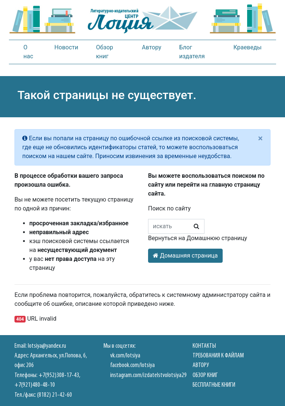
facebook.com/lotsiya (132, 365)
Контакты (204, 346)
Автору (151, 47)
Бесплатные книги (214, 385)
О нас (28, 52)
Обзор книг (104, 52)
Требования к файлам (218, 356)
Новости (66, 47)
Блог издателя (192, 52)
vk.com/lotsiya (125, 356)
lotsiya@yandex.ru (47, 346)
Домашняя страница (185, 255)
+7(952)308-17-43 (59, 375)
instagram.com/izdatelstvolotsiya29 (148, 375)
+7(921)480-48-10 (34, 385)
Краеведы (247, 47)
